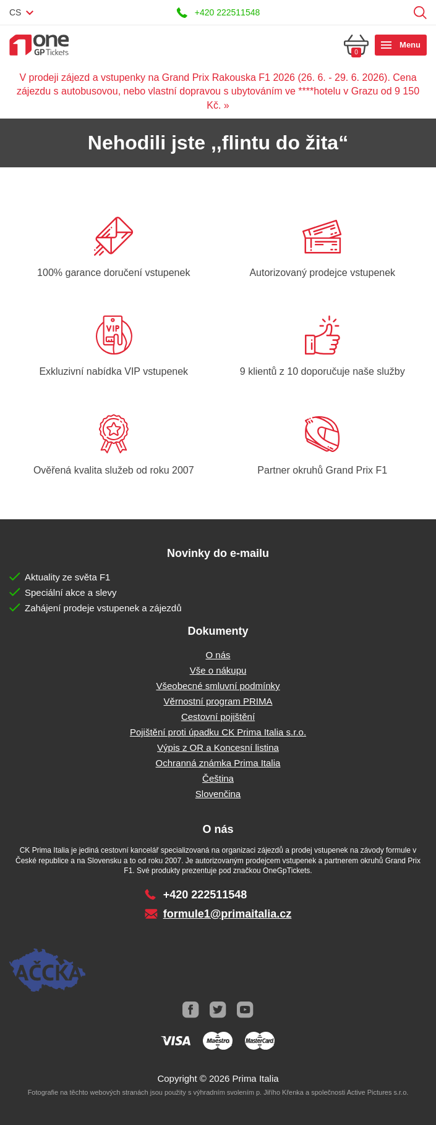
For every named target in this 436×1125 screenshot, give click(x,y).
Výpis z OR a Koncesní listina (218, 747)
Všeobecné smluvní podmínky (218, 685)
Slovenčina (218, 793)
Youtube (245, 1010)
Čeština (218, 778)
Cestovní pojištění (218, 716)
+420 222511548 (227, 12)
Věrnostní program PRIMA (218, 701)
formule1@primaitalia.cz (227, 914)
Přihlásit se (401, 12)
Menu (410, 44)
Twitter (218, 1010)
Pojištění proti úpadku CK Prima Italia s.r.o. (218, 732)
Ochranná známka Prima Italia (218, 763)
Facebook (191, 1010)
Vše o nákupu (218, 670)
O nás (217, 655)
